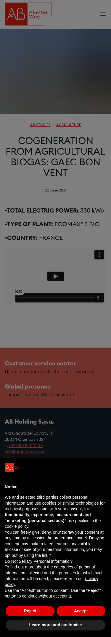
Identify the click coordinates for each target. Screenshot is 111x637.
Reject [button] (30, 611)
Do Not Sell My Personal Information (38, 561)
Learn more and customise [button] (55, 624)
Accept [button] (81, 611)
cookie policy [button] (16, 526)
